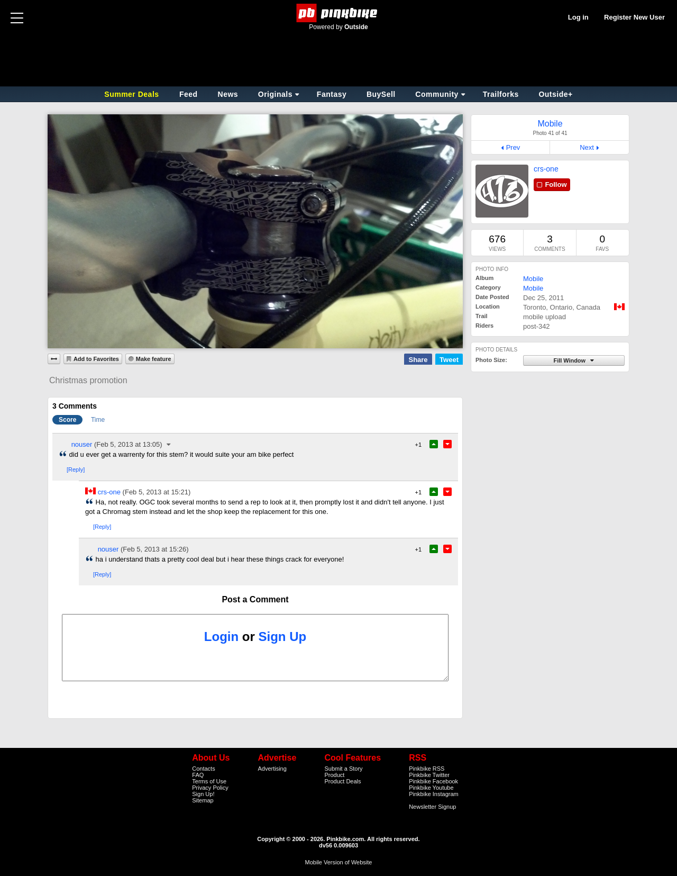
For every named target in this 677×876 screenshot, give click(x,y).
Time (98, 419)
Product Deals (342, 781)
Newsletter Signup (432, 806)
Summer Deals (132, 94)
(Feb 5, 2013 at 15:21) (157, 492)
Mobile (533, 279)
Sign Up (283, 636)
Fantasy (331, 94)
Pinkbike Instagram (434, 794)
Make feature (153, 359)
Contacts (203, 768)
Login (221, 636)
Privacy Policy (210, 787)
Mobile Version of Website (338, 862)
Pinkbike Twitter (429, 775)
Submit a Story (343, 768)
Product (334, 775)
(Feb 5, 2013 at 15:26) (155, 549)
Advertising (272, 768)
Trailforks (501, 94)
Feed (188, 94)
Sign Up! (203, 794)
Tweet (449, 360)
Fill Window (570, 360)
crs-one (546, 169)
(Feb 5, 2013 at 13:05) (128, 444)
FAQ (198, 775)
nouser (82, 444)
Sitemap (202, 800)
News (228, 94)
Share (417, 360)
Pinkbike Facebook (433, 781)
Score (67, 419)
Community (437, 94)
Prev (513, 147)
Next (587, 147)
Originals (275, 94)
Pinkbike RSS (426, 768)
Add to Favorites (96, 359)
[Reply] (76, 469)
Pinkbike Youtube (431, 787)
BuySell (381, 94)
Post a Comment (255, 599)
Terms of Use (209, 781)
